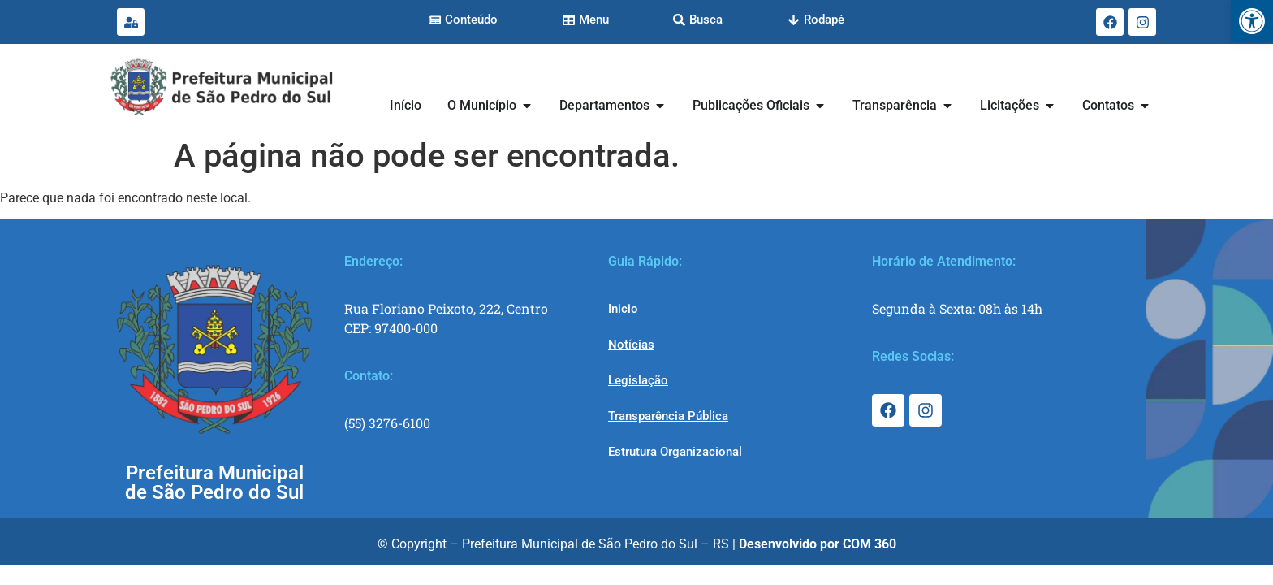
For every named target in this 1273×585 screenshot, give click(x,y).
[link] (1252, 21)
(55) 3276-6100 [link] (387, 422)
